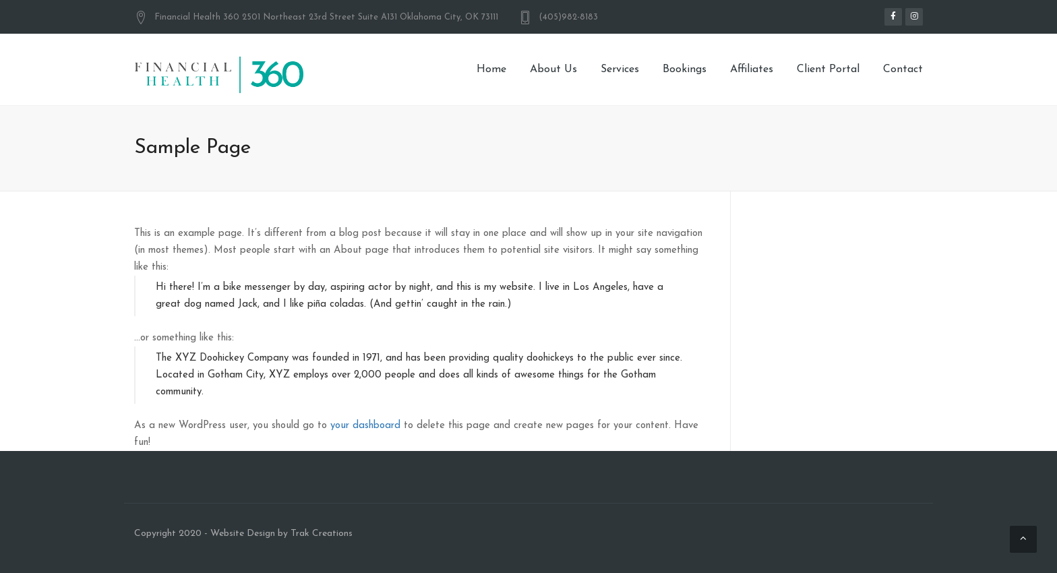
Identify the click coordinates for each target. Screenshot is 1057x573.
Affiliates (751, 69)
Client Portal (828, 69)
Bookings (684, 69)
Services (620, 69)
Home (491, 69)
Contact (903, 69)
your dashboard (365, 426)
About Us (553, 69)
